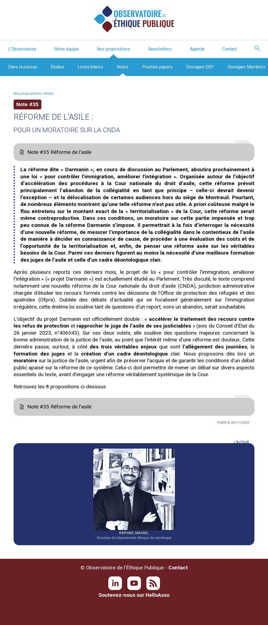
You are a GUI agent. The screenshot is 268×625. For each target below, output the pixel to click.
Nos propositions (113, 49)
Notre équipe (66, 49)
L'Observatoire (22, 49)
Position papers (157, 66)
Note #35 (27, 104)
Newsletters (160, 49)
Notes (122, 66)
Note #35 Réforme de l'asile (59, 152)
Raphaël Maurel (134, 533)
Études (57, 66)
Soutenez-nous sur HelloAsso (134, 595)
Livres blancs (90, 66)
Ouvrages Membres (246, 66)
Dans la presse (22, 66)
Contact (229, 49)
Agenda (197, 49)
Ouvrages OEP (200, 66)
